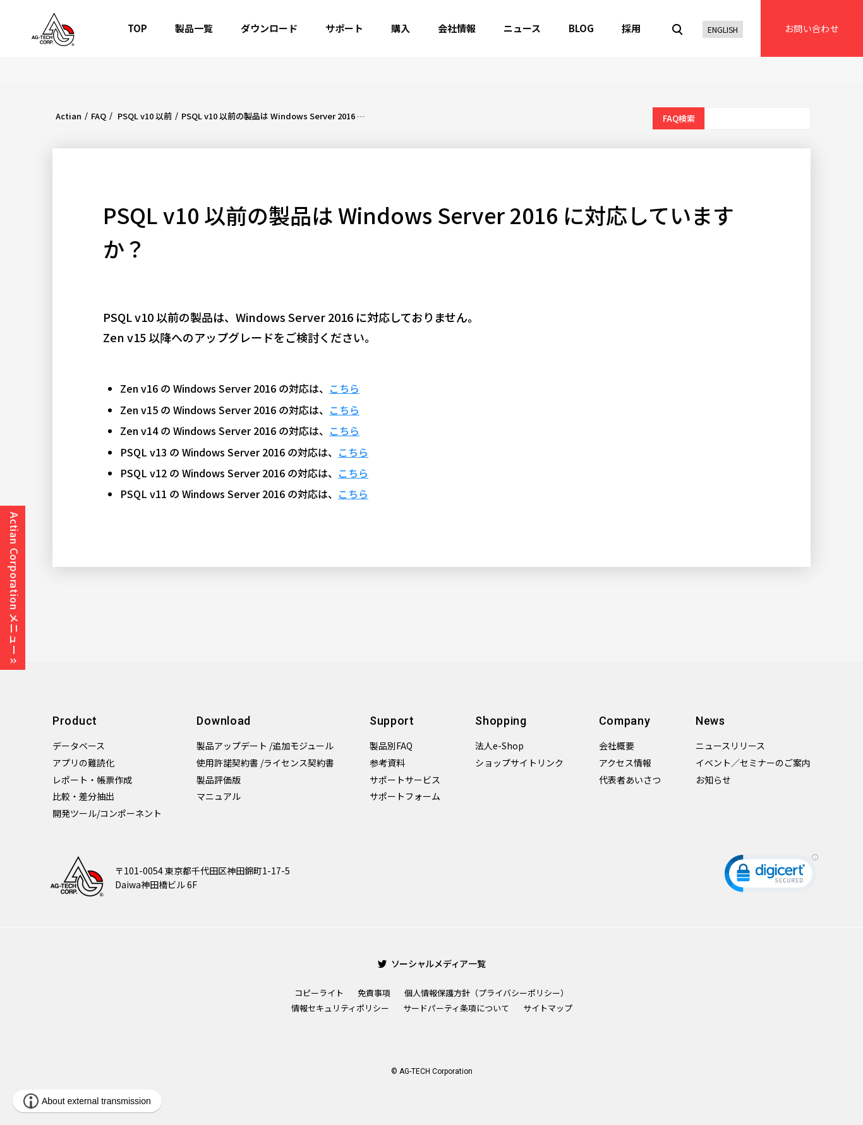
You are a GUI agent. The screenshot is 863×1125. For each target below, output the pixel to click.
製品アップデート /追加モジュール (265, 745)
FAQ (98, 116)
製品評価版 (218, 779)
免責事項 (374, 993)
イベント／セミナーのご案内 (753, 762)
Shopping (501, 720)
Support (392, 720)
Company (625, 720)
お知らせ (713, 779)
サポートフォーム (405, 796)
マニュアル (218, 796)
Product (74, 720)
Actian (68, 116)
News (710, 720)
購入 (400, 28)
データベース (78, 745)
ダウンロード (269, 28)
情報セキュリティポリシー (340, 1008)
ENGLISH (723, 29)
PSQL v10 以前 (144, 116)
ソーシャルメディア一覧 (432, 963)
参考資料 (387, 762)
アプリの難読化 (83, 762)
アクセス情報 (625, 762)
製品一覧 (194, 28)
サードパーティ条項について (456, 1008)
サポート (344, 28)
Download (223, 720)
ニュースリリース (730, 745)
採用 (631, 28)
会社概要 (616, 745)
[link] (771, 876)
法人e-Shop (499, 745)
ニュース (522, 28)
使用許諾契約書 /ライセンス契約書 (265, 762)
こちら (344, 388)
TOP (137, 28)
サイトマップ (547, 1008)
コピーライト (319, 993)
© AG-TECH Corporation (432, 1071)
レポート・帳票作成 (92, 779)
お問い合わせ (812, 28)
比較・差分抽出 (83, 796)
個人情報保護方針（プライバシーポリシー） (486, 993)
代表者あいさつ (630, 779)
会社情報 (457, 28)
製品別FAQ (391, 745)
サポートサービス (405, 779)
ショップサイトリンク (519, 762)
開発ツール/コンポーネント (107, 813)
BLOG (581, 28)
